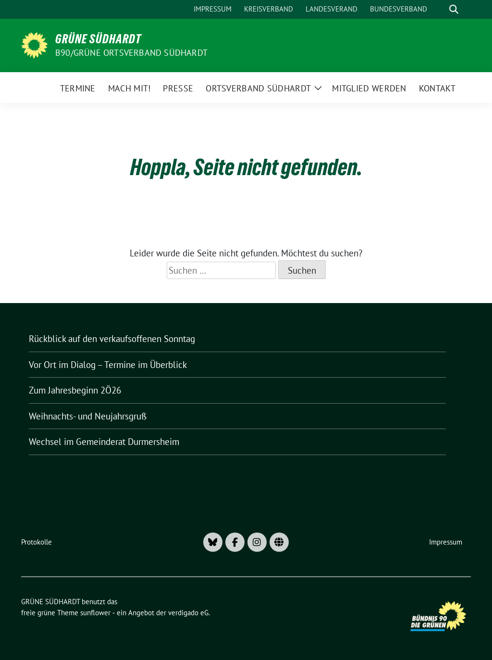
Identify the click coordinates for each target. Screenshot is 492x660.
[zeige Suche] (453, 9)
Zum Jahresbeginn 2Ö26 (75, 390)
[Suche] (440, 9)
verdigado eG (188, 612)
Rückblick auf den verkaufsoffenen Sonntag (112, 338)
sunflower (95, 612)
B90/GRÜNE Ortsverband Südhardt (131, 52)
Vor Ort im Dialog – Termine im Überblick (108, 364)
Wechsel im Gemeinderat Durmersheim (104, 441)
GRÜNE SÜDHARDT (98, 39)
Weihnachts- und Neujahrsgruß (88, 416)
